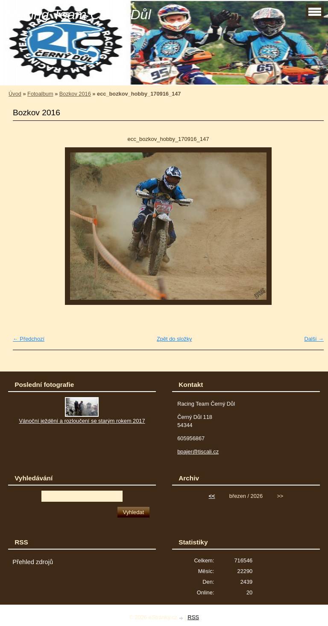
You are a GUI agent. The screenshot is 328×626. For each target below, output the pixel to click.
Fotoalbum (40, 94)
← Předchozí (28, 339)
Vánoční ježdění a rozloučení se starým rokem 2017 (82, 421)
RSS (193, 617)
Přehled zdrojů (32, 562)
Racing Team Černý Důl (78, 14)
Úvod (15, 94)
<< (212, 496)
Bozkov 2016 (75, 94)
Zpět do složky (174, 339)
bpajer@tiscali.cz (198, 451)
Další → (314, 339)
